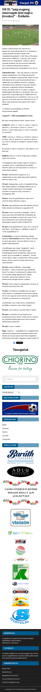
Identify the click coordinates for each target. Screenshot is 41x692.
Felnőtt (5, 432)
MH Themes (32, 689)
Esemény (5, 428)
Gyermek (5, 435)
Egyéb (4, 425)
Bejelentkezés (7, 672)
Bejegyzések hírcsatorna (10, 675)
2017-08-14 (8, 21)
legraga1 (17, 21)
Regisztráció (6, 669)
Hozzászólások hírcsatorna (11, 679)
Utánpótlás (6, 439)
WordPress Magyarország (10, 682)
